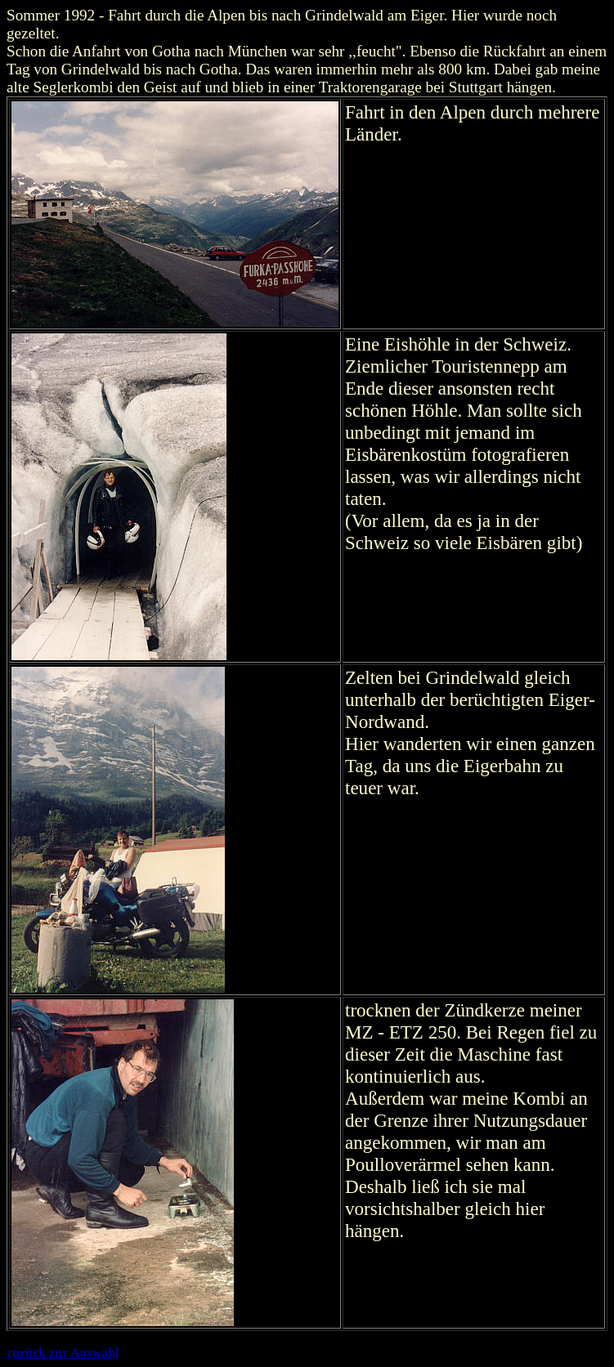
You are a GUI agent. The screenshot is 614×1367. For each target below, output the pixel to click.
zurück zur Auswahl (63, 1353)
